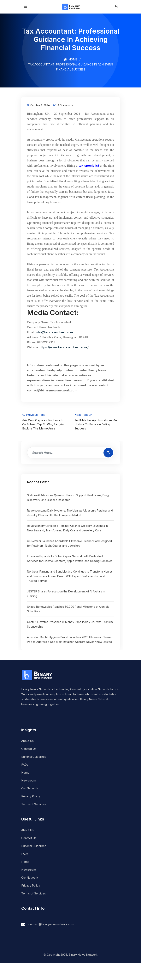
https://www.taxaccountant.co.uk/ (64, 347)
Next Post (96, 421)
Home (70, 59)
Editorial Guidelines (33, 757)
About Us (27, 741)
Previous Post (44, 421)
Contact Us (28, 749)
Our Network (29, 788)
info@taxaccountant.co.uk (54, 332)
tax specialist (89, 165)
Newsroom (28, 780)
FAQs (24, 764)
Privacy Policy (30, 796)
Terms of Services (33, 804)
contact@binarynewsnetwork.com (51, 924)
